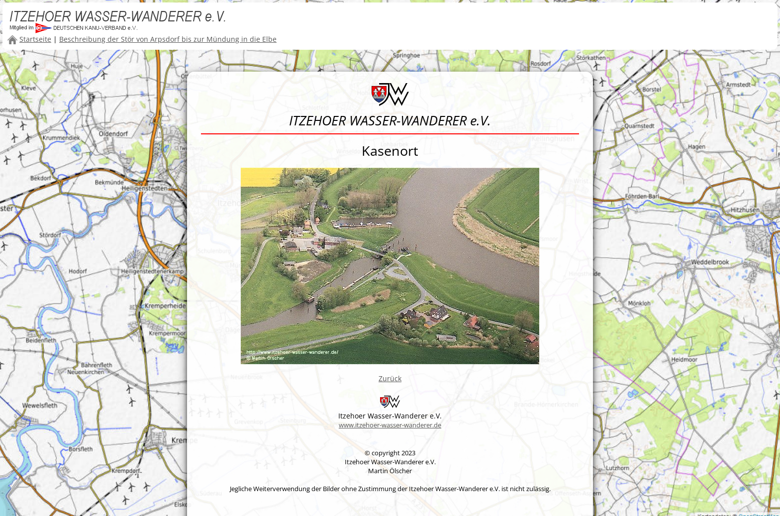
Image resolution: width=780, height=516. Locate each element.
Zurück (390, 378)
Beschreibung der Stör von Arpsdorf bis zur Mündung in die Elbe (168, 39)
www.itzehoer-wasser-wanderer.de (390, 424)
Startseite (35, 39)
